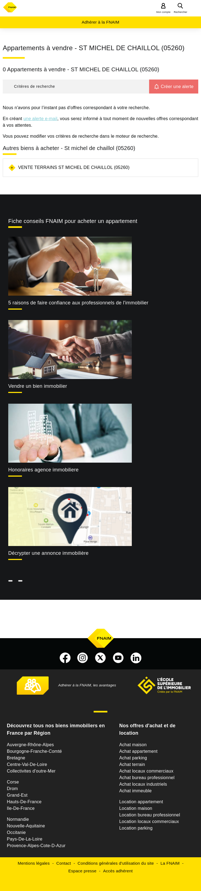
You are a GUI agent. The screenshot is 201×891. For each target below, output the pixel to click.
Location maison (135, 808)
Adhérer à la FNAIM (100, 22)
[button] (76, 87)
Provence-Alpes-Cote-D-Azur (36, 845)
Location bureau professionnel (149, 815)
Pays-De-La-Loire (24, 839)
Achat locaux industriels (143, 784)
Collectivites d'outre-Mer (31, 771)
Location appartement (141, 801)
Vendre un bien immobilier (37, 386)
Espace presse (82, 871)
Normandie (18, 819)
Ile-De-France (21, 808)
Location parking (135, 828)
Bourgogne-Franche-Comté (34, 751)
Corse (13, 782)
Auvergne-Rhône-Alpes (30, 744)
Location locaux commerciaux (149, 821)
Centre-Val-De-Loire (27, 764)
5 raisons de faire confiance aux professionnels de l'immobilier (78, 303)
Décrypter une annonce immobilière (48, 553)
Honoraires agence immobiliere (43, 470)
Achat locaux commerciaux (146, 771)
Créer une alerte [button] (177, 86)
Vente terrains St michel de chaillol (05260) (74, 167)
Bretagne (16, 758)
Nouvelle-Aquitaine (26, 826)
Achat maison (133, 744)
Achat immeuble (135, 790)
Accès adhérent (118, 871)
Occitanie (16, 832)
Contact (63, 863)
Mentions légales (34, 863)
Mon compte (163, 12)
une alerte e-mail (40, 118)
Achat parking (133, 758)
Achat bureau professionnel (146, 777)
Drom (12, 788)
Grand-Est (17, 795)
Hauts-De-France (24, 801)
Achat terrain (132, 764)
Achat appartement (138, 751)
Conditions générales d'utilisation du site (116, 863)
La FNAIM (170, 863)
